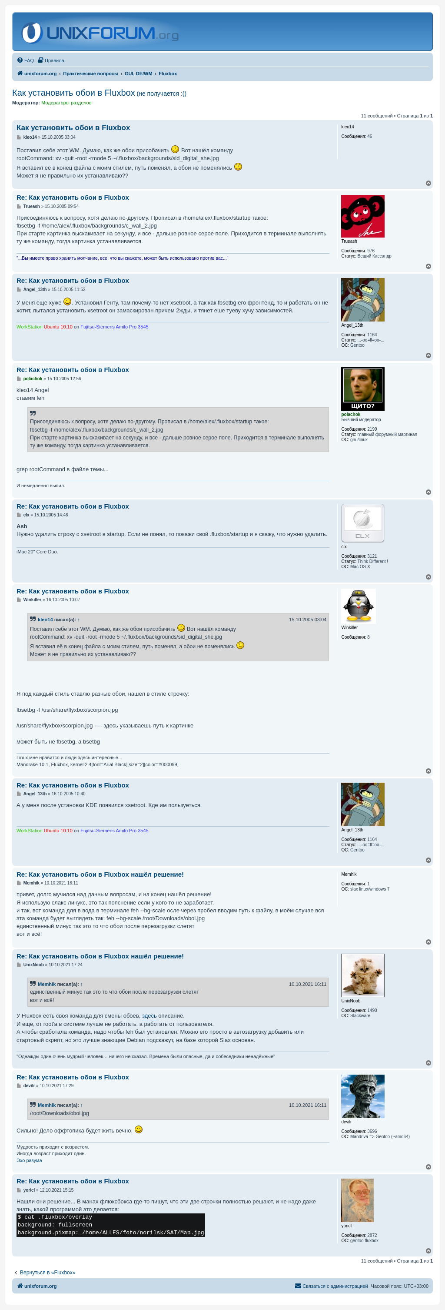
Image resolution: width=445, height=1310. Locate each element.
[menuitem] (25, 60)
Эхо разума (29, 1160)
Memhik (47, 984)
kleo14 (45, 619)
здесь (149, 1015)
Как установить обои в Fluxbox (99, 92)
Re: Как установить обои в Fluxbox (73, 197)
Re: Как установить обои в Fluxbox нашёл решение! (100, 874)
